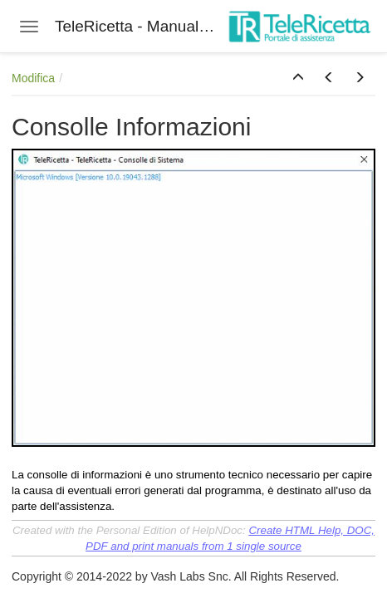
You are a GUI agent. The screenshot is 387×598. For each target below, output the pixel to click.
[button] (298, 78)
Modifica (33, 78)
